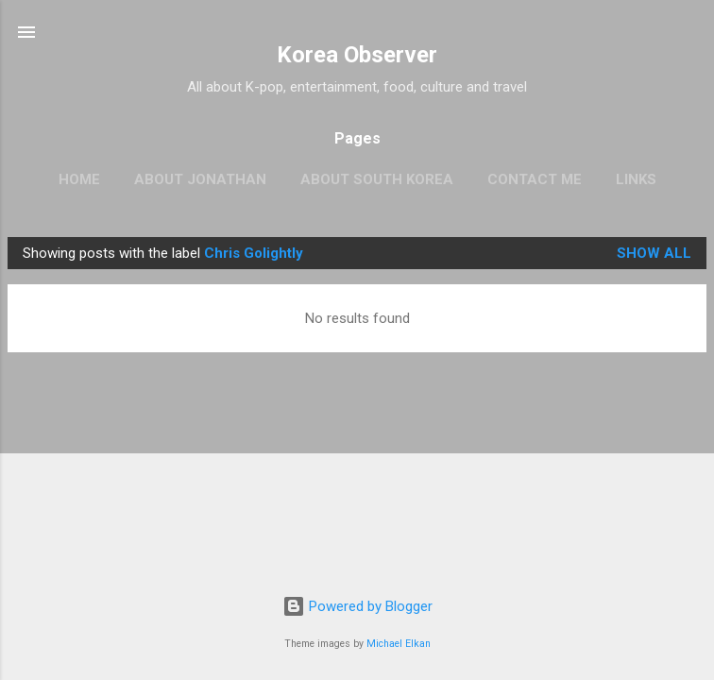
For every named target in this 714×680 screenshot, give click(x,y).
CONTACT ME (534, 179)
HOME (79, 179)
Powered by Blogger (357, 606)
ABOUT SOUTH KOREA (376, 179)
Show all (654, 253)
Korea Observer (357, 55)
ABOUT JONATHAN (200, 179)
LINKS (636, 179)
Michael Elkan (398, 644)
